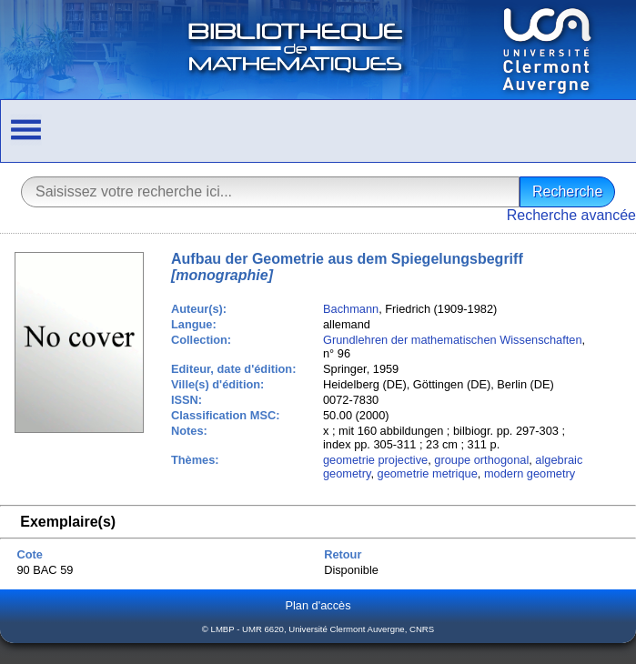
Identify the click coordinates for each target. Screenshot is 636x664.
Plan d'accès (317, 605)
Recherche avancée (571, 215)
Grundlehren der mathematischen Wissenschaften (452, 340)
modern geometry (529, 473)
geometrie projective (375, 460)
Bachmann (351, 309)
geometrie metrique (428, 473)
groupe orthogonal (481, 460)
